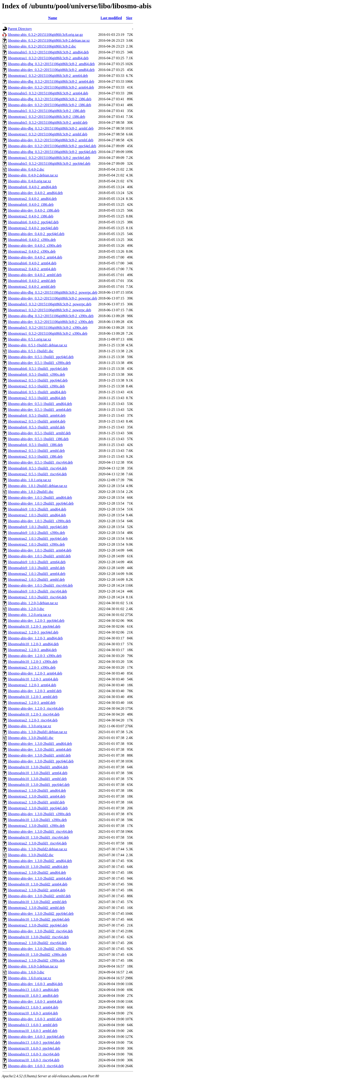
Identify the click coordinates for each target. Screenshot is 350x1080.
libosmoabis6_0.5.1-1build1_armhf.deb (36, 427)
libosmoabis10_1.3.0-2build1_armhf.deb (37, 779)
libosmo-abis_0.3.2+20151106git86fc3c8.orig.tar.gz (45, 35)
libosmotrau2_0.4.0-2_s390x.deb (32, 251)
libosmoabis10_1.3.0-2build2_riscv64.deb (38, 937)
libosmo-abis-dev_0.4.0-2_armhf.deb (35, 275)
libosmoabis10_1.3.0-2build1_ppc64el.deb (39, 785)
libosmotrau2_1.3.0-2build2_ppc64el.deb (37, 925)
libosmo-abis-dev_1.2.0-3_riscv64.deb (36, 708)
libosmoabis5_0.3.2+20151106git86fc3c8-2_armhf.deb (48, 122)
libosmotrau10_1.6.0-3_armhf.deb (32, 1031)
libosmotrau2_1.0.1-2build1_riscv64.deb (37, 597)
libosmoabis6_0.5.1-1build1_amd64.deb (37, 392)
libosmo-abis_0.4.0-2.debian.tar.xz (33, 175)
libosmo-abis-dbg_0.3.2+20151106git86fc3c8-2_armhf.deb (50, 128)
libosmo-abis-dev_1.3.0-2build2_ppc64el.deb (41, 913)
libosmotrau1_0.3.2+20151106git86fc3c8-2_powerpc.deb (49, 310)
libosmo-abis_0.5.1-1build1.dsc (30, 351)
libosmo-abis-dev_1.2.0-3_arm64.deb (35, 673)
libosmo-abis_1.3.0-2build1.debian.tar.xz (37, 732)
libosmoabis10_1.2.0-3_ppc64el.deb (34, 626)
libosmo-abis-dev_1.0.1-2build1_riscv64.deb (40, 585)
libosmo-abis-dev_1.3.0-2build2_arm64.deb (39, 878)
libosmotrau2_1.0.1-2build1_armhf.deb (36, 579)
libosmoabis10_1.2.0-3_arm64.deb (33, 679)
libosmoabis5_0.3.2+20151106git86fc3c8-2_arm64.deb (48, 93)
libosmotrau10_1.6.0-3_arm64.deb (33, 1013)
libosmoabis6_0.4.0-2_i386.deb (30, 204)
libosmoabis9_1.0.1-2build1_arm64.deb (37, 562)
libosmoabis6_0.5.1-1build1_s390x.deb (36, 374)
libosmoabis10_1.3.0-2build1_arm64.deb (37, 773)
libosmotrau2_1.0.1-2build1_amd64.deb (37, 515)
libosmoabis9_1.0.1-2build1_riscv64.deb (37, 591)
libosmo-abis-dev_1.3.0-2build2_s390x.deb (39, 949)
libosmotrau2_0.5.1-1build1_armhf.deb (36, 451)
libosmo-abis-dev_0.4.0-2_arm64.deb (35, 257)
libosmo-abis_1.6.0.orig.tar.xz (29, 978)
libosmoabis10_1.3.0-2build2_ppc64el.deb (39, 919)
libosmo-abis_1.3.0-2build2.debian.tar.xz (37, 849)
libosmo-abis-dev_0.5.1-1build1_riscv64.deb (40, 462)
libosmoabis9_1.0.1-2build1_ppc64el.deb (38, 527)
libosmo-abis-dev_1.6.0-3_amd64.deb (35, 984)
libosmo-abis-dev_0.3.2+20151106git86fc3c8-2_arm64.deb (51, 87)
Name (52, 18)
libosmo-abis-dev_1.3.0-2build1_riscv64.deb (40, 831)
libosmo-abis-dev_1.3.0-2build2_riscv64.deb (40, 931)
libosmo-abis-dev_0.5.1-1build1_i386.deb (38, 439)
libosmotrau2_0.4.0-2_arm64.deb (32, 269)
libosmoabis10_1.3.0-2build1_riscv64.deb (38, 837)
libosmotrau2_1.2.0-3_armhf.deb (32, 703)
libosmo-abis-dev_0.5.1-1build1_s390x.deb (39, 363)
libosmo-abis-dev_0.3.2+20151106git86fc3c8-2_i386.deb (49, 105)
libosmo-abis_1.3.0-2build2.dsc (30, 855)
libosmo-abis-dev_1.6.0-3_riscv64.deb (36, 1066)
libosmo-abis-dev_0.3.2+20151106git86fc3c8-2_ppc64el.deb (52, 146)
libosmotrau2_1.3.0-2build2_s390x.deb (36, 960)
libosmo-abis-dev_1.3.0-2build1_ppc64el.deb (41, 761)
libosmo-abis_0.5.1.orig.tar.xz (29, 339)
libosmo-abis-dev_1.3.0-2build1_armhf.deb (39, 755)
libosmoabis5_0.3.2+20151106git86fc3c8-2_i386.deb (46, 111)
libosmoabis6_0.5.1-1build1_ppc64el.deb (38, 369)
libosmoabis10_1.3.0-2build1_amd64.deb (38, 767)
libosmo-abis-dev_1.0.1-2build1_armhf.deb (39, 556)
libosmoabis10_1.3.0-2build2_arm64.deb (37, 884)
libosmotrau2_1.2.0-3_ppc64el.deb (33, 632)
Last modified (111, 18)
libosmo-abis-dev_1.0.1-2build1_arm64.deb (39, 550)
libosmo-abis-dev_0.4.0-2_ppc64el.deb (36, 234)
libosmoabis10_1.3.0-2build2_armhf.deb (37, 902)
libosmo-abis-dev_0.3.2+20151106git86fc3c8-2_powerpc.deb (52, 298)
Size (129, 18)
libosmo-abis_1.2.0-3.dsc (26, 609)
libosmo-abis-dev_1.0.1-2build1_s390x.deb (39, 521)
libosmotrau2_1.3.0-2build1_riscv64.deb (37, 843)
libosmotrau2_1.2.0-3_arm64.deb (32, 685)
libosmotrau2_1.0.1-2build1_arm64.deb (36, 574)
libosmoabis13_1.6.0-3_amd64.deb (33, 990)
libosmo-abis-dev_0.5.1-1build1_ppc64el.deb (41, 357)
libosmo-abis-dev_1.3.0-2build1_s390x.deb (39, 814)
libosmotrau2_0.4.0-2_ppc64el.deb (33, 228)
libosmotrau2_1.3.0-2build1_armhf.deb (36, 802)
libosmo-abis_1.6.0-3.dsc (26, 972)
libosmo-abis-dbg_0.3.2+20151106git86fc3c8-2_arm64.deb (51, 81)
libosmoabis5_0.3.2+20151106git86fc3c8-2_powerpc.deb (49, 304)
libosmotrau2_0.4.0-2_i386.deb (30, 216)
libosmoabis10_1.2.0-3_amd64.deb (33, 644)
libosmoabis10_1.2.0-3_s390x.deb (33, 662)
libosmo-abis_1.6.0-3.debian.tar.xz (33, 966)
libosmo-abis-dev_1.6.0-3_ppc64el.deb (36, 1037)
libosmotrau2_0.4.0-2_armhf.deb (32, 286)
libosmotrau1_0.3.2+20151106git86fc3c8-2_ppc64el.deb (49, 158)
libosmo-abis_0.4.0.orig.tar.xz (29, 181)
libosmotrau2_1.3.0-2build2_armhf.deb (36, 908)
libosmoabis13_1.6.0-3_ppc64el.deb (34, 1042)
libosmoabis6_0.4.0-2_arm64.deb (32, 263)
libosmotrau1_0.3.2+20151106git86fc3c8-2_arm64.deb (48, 76)
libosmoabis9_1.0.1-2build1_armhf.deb (36, 568)
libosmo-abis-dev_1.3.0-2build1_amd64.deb (40, 744)
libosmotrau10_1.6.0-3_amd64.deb (33, 996)
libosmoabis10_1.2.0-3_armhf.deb (33, 697)
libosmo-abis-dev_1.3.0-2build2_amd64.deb (40, 861)
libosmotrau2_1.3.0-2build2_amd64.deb (37, 872)
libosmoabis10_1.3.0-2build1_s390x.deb (37, 820)
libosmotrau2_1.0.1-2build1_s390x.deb (36, 544)
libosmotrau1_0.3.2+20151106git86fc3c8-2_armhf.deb (47, 134)
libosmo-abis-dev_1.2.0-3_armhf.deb (35, 691)
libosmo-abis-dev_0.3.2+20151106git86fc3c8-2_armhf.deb (50, 140)
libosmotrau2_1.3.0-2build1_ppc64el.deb (37, 808)
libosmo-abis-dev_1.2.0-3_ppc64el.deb (36, 620)
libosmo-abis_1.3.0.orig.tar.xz (29, 726)
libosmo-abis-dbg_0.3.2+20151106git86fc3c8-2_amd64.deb (51, 64)
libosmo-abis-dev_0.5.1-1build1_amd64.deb (40, 404)
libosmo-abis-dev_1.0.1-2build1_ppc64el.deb (41, 503)
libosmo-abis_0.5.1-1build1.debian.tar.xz (37, 345)
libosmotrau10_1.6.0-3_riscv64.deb (33, 1060)
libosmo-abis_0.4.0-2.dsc (26, 169)
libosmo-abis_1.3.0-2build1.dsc (30, 738)
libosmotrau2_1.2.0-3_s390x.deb (32, 667)
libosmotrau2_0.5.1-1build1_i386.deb (35, 456)
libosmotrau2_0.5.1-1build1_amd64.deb (37, 398)
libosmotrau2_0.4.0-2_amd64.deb (32, 199)
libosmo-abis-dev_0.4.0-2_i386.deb (33, 210)
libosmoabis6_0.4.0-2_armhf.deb (32, 281)
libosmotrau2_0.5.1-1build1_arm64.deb (36, 421)
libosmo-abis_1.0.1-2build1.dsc (30, 492)
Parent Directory (20, 29)
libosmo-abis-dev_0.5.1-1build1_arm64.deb (39, 410)
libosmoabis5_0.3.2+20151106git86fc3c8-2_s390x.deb (48, 327)
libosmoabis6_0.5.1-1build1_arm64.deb (37, 415)
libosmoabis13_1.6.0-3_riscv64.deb (34, 1054)
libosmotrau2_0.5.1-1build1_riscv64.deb (37, 474)
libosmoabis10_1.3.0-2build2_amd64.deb (38, 867)
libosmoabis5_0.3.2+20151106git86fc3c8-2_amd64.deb (48, 52)
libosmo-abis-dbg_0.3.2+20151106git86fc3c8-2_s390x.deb (51, 316)
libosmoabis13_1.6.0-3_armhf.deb (33, 1025)
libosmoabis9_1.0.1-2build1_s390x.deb (36, 533)
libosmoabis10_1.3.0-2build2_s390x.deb (37, 954)
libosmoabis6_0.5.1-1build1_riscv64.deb (37, 468)
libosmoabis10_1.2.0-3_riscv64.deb (34, 714)
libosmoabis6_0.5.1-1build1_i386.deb (35, 445)
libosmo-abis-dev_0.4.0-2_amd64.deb (35, 193)
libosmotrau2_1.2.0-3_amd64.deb (32, 650)
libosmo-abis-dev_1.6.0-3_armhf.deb (35, 1019)
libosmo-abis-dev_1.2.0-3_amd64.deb (35, 638)
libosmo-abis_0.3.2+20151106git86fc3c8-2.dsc (42, 46)
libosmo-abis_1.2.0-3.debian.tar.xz (33, 603)
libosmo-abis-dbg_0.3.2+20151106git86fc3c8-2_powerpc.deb (52, 292)
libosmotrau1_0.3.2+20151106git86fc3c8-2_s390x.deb (47, 333)
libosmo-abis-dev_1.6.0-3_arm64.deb (35, 1001)
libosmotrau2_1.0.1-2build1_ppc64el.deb (37, 538)
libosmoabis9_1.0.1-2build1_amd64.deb (37, 509)
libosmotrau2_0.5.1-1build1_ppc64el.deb (37, 380)
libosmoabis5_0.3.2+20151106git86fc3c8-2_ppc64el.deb (49, 163)
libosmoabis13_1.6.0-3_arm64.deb (33, 1007)
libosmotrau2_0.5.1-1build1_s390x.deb (36, 386)
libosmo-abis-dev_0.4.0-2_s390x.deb (35, 245)
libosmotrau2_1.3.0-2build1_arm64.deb (36, 796)
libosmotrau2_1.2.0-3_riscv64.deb (33, 720)
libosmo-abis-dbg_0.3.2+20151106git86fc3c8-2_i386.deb (49, 99)
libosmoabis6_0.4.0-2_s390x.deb (32, 240)
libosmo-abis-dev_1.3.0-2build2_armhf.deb (39, 896)
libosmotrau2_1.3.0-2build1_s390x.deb (36, 826)
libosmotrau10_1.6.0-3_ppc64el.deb (34, 1048)
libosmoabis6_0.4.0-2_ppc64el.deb (33, 222)
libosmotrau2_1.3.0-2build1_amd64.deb (37, 790)
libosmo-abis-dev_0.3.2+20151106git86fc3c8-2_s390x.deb (50, 322)
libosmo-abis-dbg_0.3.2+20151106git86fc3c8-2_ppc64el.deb (52, 152)
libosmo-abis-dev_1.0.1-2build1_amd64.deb (40, 497)
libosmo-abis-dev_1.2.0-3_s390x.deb (35, 656)
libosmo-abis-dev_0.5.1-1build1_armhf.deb (39, 433)
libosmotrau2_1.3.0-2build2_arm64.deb (36, 890)
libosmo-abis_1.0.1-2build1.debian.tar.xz (37, 486)
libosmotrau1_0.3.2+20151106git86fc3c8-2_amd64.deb (48, 58)
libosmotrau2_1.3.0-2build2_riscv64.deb (37, 943)
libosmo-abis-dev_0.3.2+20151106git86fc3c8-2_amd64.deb (51, 70)
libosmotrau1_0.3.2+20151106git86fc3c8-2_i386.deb (46, 117)
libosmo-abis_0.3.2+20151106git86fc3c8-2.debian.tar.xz (49, 40)
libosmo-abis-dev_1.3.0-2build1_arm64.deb (39, 749)
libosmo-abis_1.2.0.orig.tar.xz (29, 615)
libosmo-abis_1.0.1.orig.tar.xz (29, 480)
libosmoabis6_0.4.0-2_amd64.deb (32, 187)
